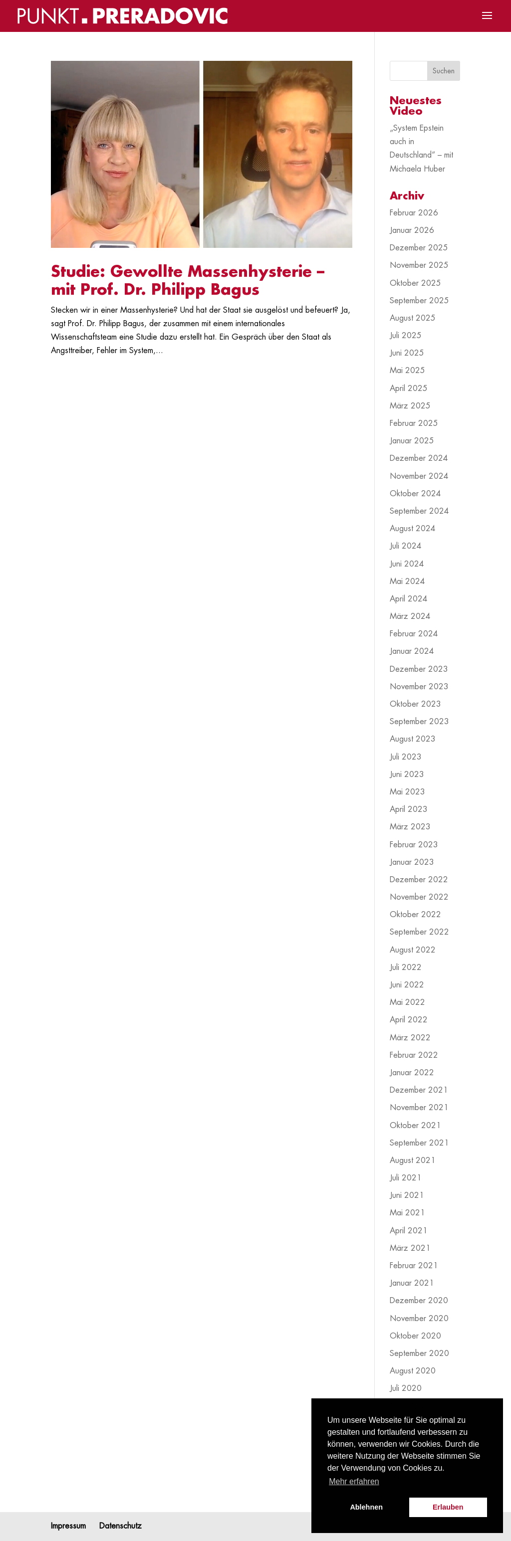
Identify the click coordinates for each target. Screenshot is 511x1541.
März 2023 (410, 827)
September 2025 (419, 301)
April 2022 (409, 1020)
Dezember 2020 (419, 1301)
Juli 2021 (406, 1178)
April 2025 (409, 388)
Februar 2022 (414, 1055)
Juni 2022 (407, 985)
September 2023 (419, 722)
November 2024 (419, 476)
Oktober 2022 (415, 915)
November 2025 (419, 265)
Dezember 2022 (419, 880)
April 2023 (409, 809)
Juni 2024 (407, 564)
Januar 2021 (412, 1283)
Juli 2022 (406, 967)
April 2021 (409, 1231)
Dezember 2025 (419, 248)
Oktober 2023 (415, 704)
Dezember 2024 (419, 458)
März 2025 (410, 406)
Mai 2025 (407, 371)
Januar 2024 (412, 651)
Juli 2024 (406, 546)
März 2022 (410, 1038)
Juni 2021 (407, 1195)
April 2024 (409, 599)
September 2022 (419, 932)
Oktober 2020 (415, 1336)
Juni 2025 (407, 353)
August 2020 (413, 1371)
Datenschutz (120, 1526)
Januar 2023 (412, 862)
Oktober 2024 (415, 494)
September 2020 (419, 1353)
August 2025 (413, 318)
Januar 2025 (412, 441)
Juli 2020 (406, 1388)
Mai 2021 (407, 1213)
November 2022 (419, 897)
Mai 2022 (407, 1002)
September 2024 (419, 511)
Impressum (68, 1526)
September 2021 (419, 1143)
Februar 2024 (414, 634)
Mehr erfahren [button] (354, 1481)
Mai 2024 (407, 581)
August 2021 (413, 1160)
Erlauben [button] (448, 1507)
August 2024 (413, 529)
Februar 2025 (414, 423)
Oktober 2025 (415, 283)
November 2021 (419, 1108)
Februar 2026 (414, 213)
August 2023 (413, 739)
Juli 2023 (406, 757)
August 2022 (413, 950)
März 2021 (410, 1248)
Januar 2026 (412, 230)
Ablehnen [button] (366, 1507)
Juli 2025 (406, 336)
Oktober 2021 (415, 1126)
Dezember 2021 (419, 1090)
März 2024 (410, 616)
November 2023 (419, 687)
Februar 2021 (414, 1266)
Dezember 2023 (419, 669)
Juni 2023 (407, 774)
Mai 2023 (407, 792)
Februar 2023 (414, 845)
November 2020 (419, 1319)
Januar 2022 (412, 1073)
